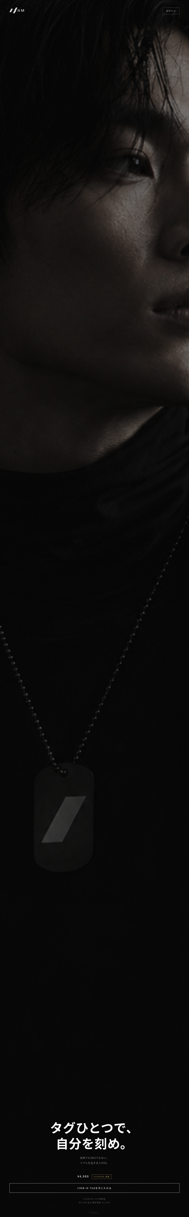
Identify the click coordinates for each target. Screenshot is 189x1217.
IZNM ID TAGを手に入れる (94, 1188)
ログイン (171, 10)
